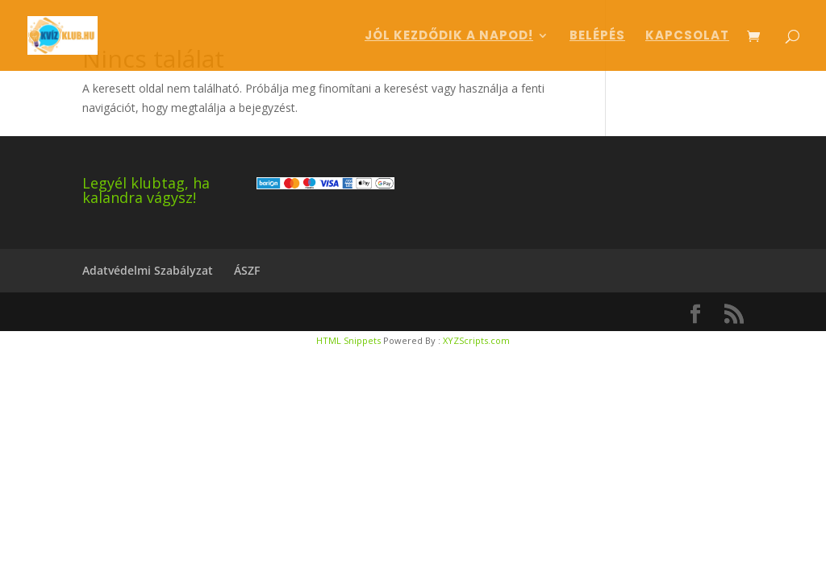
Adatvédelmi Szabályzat (147, 270)
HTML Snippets (348, 340)
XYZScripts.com (476, 340)
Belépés (597, 37)
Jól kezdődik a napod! (449, 37)
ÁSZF (247, 270)
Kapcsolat (687, 37)
